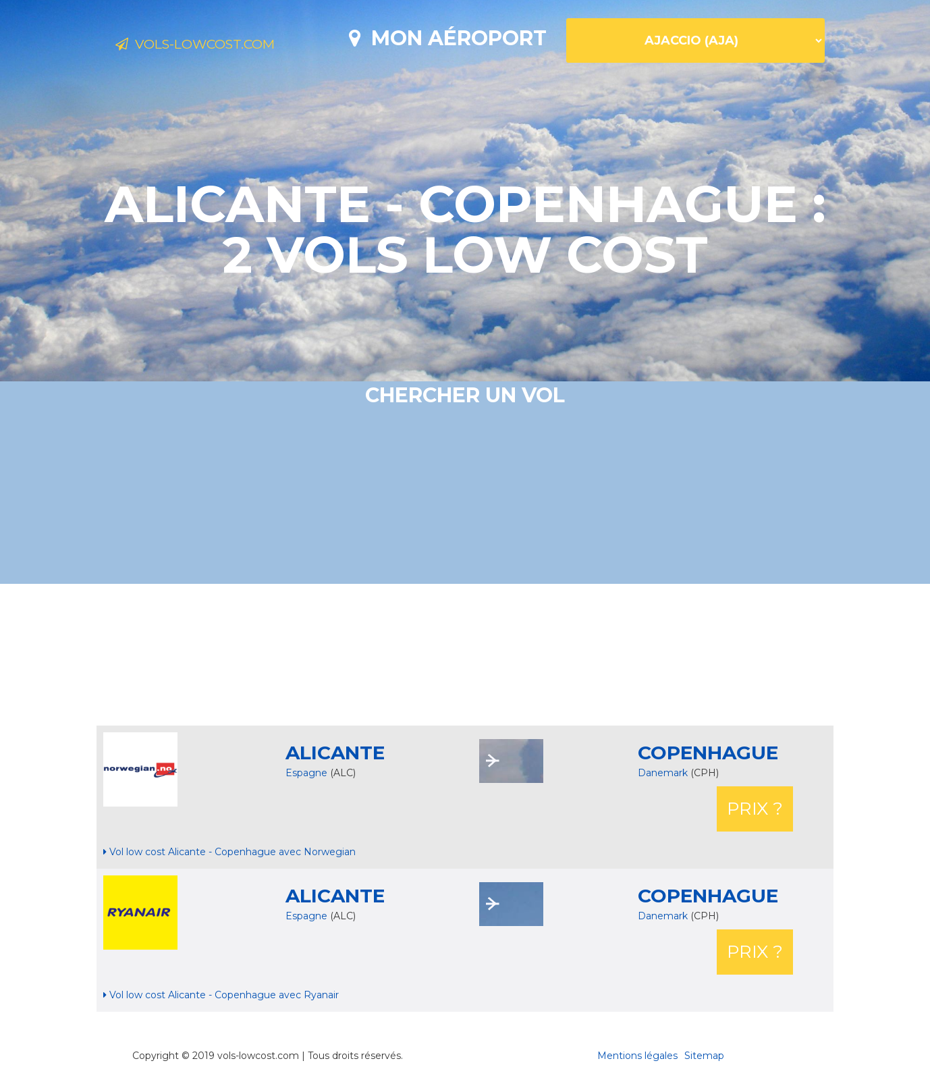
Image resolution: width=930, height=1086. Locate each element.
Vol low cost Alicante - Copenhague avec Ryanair (221, 995)
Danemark (664, 773)
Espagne (306, 773)
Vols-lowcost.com (223, 45)
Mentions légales (637, 1056)
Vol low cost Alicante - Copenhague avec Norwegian (229, 852)
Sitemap (704, 1056)
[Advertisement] (465, 654)
